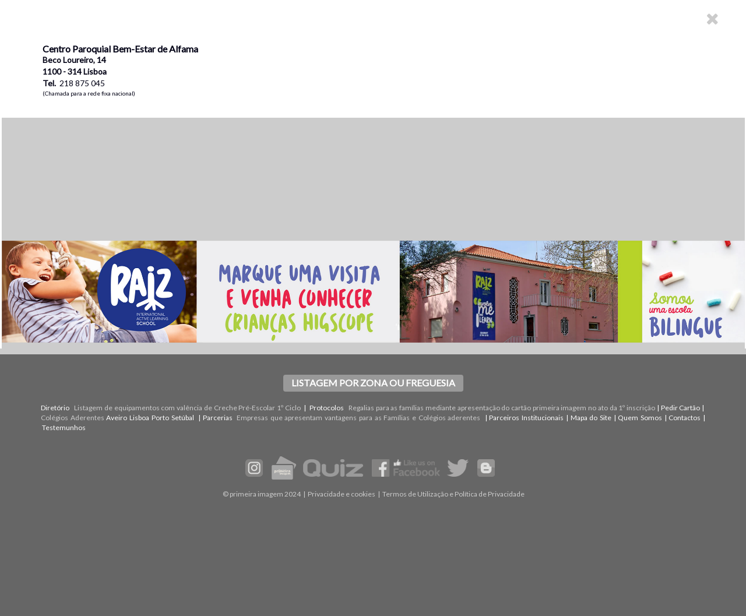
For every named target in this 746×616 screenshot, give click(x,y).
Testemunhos (64, 427)
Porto (160, 417)
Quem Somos (640, 417)
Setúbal (182, 417)
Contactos (684, 417)
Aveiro (116, 417)
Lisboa (139, 417)
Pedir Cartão (681, 407)
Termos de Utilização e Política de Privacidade (453, 494)
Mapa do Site (591, 417)
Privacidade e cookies (341, 494)
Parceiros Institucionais (526, 417)
